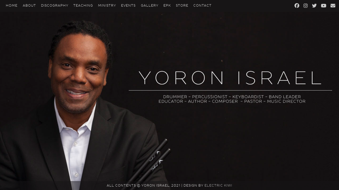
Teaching (83, 5)
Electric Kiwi (218, 185)
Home (11, 5)
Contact (202, 5)
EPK (167, 5)
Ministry (107, 5)
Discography (54, 5)
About (29, 5)
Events (128, 5)
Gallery (149, 5)
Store (182, 5)
